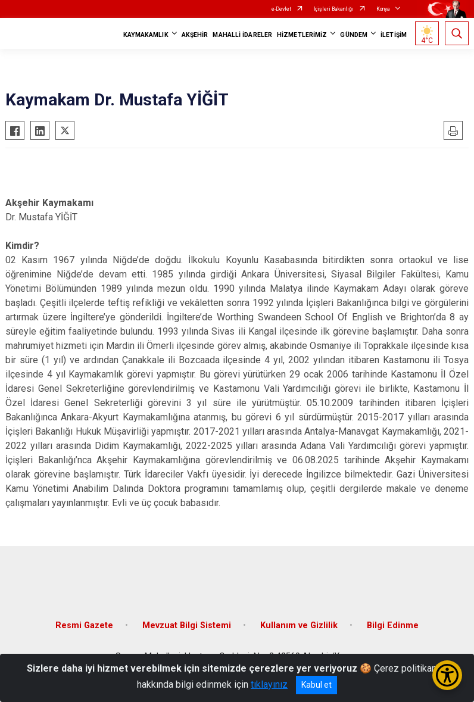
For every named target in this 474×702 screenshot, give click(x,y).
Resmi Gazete (84, 625)
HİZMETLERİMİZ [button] (302, 35)
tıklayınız (269, 684)
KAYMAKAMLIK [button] (146, 35)
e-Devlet (281, 9)
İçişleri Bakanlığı (334, 9)
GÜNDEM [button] (353, 35)
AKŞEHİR (195, 35)
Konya (383, 9)
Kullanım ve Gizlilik (299, 625)
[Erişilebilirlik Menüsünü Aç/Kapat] (447, 675)
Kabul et (316, 684)
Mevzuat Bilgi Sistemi (186, 625)
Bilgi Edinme (393, 625)
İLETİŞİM (394, 35)
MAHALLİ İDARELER (242, 35)
